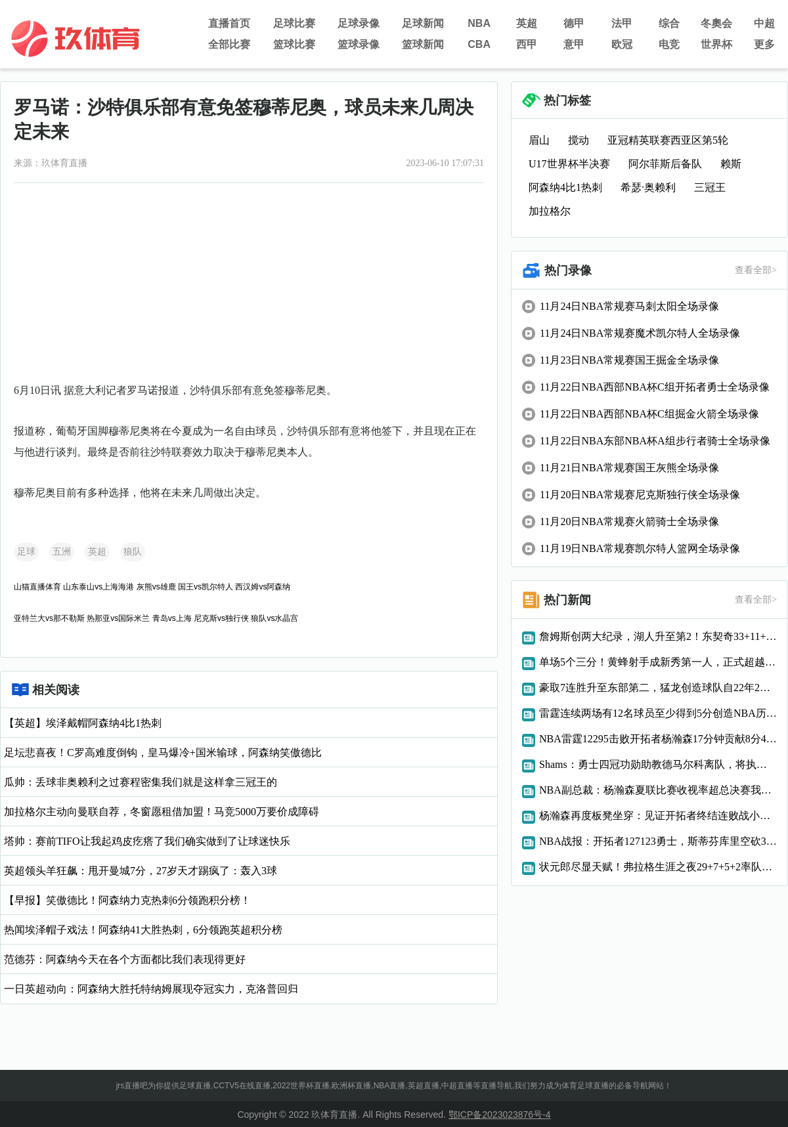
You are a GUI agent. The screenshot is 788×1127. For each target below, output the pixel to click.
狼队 (132, 552)
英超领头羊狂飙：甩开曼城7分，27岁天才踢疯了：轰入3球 (140, 870)
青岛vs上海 (172, 618)
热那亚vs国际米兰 (118, 618)
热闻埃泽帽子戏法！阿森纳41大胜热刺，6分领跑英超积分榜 (143, 929)
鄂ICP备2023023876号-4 (500, 1114)
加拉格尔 (550, 211)
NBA (479, 23)
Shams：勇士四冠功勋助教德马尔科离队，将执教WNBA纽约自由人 (658, 764)
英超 (526, 23)
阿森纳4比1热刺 (565, 187)
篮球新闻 (423, 44)
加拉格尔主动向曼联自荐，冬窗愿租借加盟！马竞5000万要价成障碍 (161, 811)
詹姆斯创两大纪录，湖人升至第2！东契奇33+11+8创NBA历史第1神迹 (658, 636)
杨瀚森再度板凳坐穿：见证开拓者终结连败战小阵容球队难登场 (658, 815)
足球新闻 (423, 23)
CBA (479, 44)
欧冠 (621, 44)
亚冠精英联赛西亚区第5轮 (667, 140)
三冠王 (710, 187)
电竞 (669, 44)
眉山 (539, 140)
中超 (764, 23)
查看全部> (756, 270)
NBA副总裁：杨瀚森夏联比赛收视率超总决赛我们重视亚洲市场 (658, 790)
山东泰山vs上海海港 (98, 586)
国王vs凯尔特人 (205, 586)
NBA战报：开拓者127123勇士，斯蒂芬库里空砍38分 (658, 841)
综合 (669, 23)
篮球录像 (359, 44)
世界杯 (716, 44)
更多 (764, 44)
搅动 (578, 140)
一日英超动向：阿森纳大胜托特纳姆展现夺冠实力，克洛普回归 (151, 988)
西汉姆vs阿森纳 (262, 586)
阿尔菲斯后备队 (665, 163)
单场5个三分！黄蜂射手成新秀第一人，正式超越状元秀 (658, 662)
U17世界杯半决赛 (569, 163)
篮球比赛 (294, 44)
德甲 (573, 23)
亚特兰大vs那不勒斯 (49, 618)
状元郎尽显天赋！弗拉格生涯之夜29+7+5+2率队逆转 (658, 866)
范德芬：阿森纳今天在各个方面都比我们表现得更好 (125, 959)
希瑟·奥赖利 (648, 187)
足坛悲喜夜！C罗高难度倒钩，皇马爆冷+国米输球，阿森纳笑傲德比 (163, 752)
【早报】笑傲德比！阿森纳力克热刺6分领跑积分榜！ (127, 900)
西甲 (526, 44)
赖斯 (730, 163)
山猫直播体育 (37, 586)
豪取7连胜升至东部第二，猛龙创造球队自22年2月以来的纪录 (658, 687)
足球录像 (359, 23)
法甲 (621, 23)
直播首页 (229, 23)
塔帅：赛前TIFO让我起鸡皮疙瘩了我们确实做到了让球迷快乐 (147, 841)
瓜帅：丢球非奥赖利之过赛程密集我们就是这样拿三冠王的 (140, 782)
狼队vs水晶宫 (274, 618)
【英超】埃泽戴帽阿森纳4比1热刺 (83, 723)
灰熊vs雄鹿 (156, 586)
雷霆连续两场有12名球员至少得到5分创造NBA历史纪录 (658, 713)
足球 (26, 552)
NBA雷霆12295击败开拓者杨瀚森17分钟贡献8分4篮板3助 (658, 738)
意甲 (573, 44)
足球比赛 (294, 23)
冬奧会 (716, 23)
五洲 (62, 552)
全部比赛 (229, 44)
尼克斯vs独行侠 (221, 618)
